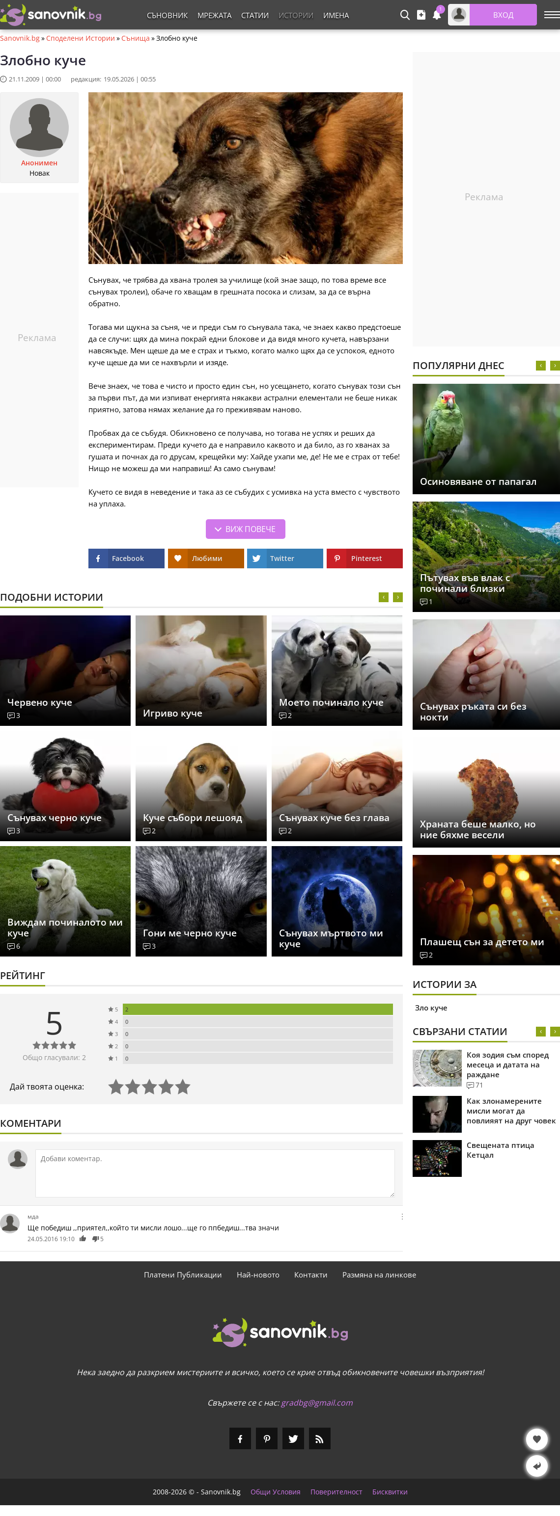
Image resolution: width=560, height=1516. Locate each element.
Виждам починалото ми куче (65, 927)
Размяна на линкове (379, 1274)
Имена (336, 15)
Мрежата (214, 15)
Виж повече (250, 529)
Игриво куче (172, 713)
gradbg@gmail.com (317, 1402)
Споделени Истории (80, 38)
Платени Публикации (183, 1274)
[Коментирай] (215, 1173)
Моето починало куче (331, 702)
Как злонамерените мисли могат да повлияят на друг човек (511, 1110)
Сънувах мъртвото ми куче (331, 938)
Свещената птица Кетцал (500, 1150)
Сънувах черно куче (54, 817)
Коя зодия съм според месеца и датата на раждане (508, 1064)
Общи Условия (276, 1492)
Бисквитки (390, 1492)
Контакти (311, 1274)
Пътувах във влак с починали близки (465, 583)
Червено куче (39, 702)
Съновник (167, 15)
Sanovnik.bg (20, 38)
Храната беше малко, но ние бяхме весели (478, 829)
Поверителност (336, 1492)
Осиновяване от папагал (478, 481)
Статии (255, 15)
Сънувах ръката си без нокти (473, 711)
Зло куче (431, 1007)
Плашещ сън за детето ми (482, 941)
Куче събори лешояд (192, 817)
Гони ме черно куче (190, 933)
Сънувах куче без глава (334, 817)
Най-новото (258, 1274)
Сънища (135, 38)
